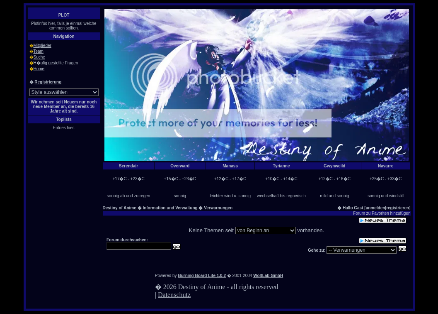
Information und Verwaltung (170, 208)
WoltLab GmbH (268, 275)
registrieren (397, 208)
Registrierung (47, 82)
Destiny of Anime (119, 208)
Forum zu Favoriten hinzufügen (381, 213)
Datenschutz (174, 294)
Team (39, 51)
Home (39, 68)
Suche (39, 57)
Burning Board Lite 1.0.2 (202, 275)
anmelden (375, 208)
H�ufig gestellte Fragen (56, 63)
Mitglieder (42, 45)
